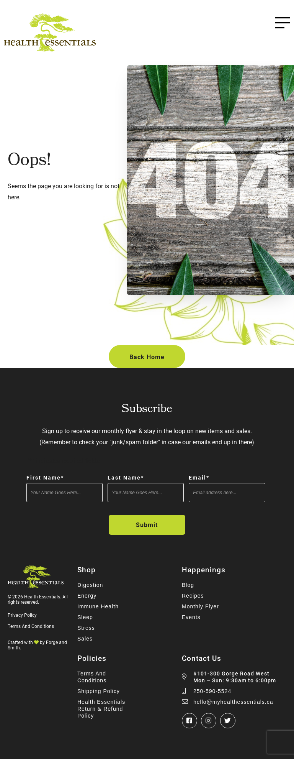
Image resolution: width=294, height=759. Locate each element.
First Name (45, 477)
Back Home (147, 357)
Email (199, 477)
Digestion (90, 585)
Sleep (85, 617)
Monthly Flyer (200, 606)
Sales (85, 639)
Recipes (193, 596)
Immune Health (98, 606)
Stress (86, 628)
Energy (86, 596)
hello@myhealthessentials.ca (233, 702)
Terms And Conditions (31, 626)
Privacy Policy (22, 615)
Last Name (126, 477)
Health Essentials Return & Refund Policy (101, 709)
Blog (188, 585)
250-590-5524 (212, 691)
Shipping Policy (98, 691)
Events (191, 617)
